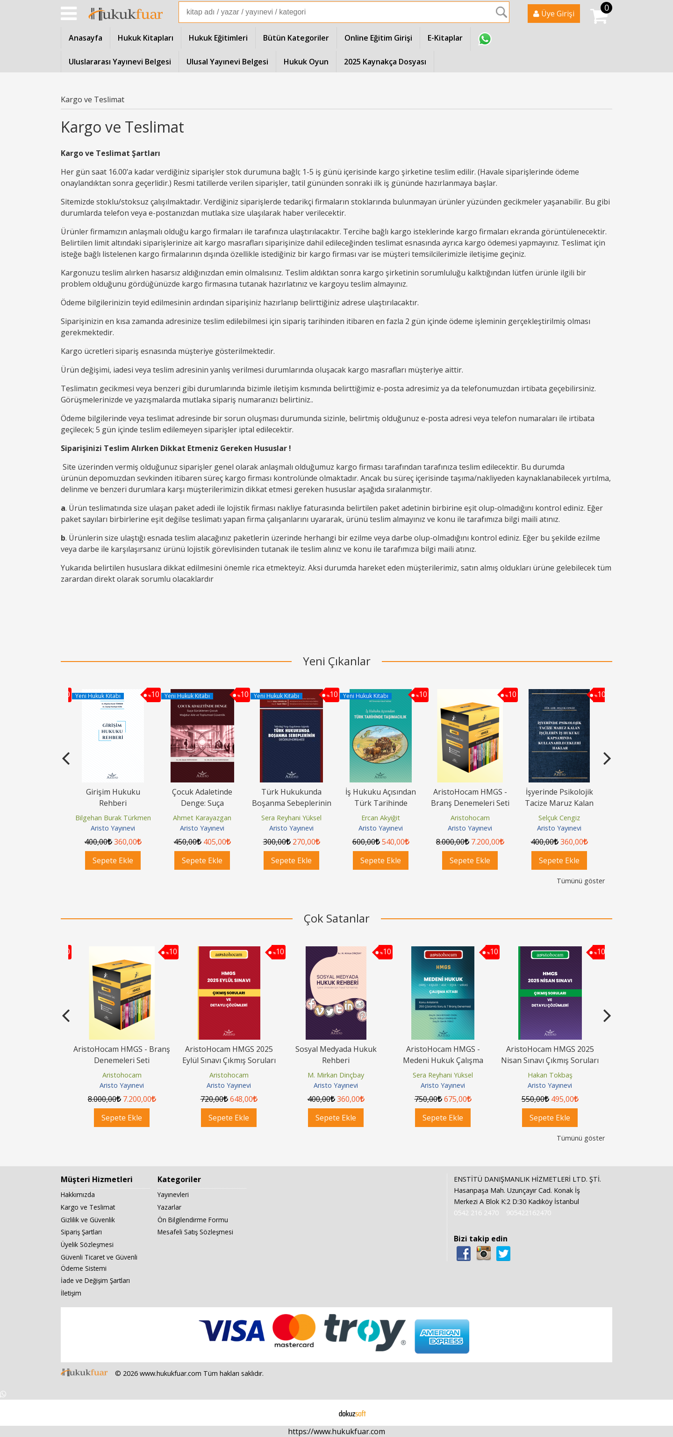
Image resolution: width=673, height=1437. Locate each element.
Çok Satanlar (337, 918)
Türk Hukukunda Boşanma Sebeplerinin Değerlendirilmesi (291, 803)
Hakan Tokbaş (550, 1075)
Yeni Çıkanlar (337, 661)
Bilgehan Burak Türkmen (113, 817)
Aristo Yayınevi (113, 828)
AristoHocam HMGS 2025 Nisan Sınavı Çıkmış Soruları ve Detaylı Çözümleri (550, 1060)
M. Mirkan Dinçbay (336, 1075)
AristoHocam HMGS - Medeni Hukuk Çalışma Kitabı (443, 1060)
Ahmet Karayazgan (202, 817)
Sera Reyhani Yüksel (291, 817)
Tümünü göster (581, 880)
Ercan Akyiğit (380, 817)
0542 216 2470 (476, 1212)
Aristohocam (470, 817)
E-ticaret (321, 1413)
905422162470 (528, 1212)
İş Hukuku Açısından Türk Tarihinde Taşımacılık (380, 803)
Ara (501, 12)
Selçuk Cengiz (559, 817)
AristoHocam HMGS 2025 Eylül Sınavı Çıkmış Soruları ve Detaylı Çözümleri (229, 1060)
